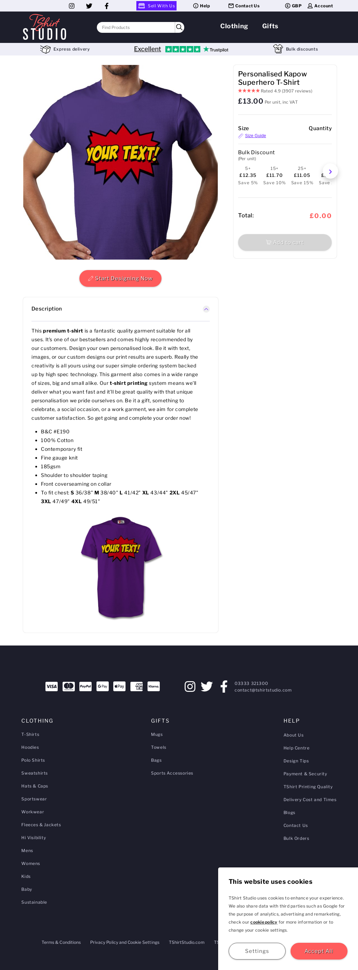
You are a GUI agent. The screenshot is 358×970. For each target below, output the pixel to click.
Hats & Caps (34, 786)
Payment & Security (305, 773)
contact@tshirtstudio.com (263, 690)
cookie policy (263, 922)
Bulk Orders (296, 838)
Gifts (270, 26)
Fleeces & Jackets (41, 824)
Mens (27, 850)
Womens (30, 863)
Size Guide (252, 136)
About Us (294, 735)
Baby (26, 889)
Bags (156, 760)
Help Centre (297, 748)
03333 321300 (251, 683)
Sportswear (34, 798)
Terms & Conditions (61, 942)
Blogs (289, 812)
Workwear (32, 811)
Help (201, 5)
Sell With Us (156, 5)
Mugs (157, 734)
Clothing (234, 26)
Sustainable (34, 902)
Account (320, 5)
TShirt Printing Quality (308, 786)
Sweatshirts (34, 773)
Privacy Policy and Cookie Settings (124, 942)
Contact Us (244, 5)
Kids (25, 876)
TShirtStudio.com (187, 942)
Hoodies (30, 747)
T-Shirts (30, 734)
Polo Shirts (33, 760)
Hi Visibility (33, 837)
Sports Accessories (172, 773)
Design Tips (296, 760)
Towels (158, 747)
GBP (293, 5)
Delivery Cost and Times (310, 799)
